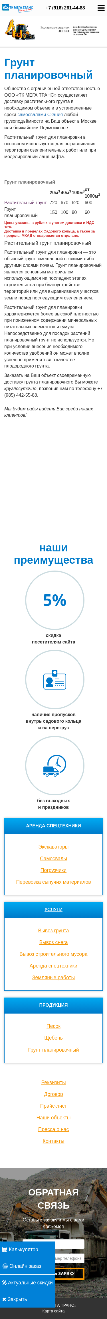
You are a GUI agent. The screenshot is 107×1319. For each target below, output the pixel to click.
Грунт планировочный (53, 1050)
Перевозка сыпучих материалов (53, 882)
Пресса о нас (53, 1129)
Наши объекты (54, 1118)
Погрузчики (53, 870)
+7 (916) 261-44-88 (65, 7)
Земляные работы (53, 977)
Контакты (53, 1141)
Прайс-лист (53, 1106)
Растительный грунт (25, 202)
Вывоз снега (53, 942)
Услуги (53, 909)
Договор (53, 1094)
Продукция (53, 1005)
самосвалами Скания (40, 114)
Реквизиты (53, 1082)
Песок (53, 1026)
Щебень (53, 1038)
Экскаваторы (54, 847)
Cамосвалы (53, 858)
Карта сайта (54, 1311)
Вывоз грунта (53, 930)
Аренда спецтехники (53, 825)
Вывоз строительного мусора (53, 954)
